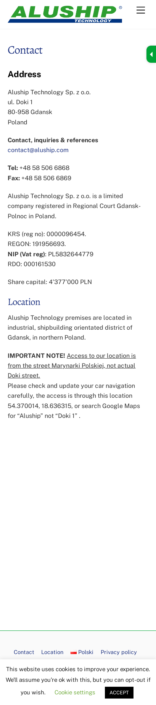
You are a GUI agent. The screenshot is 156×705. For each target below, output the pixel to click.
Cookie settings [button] (75, 692)
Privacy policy (119, 652)
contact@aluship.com (38, 150)
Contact (24, 652)
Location (52, 652)
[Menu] (140, 10)
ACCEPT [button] (119, 692)
